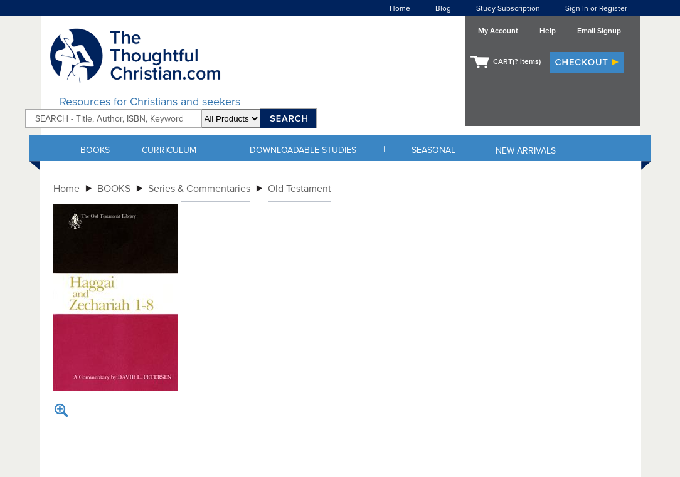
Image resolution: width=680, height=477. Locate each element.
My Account (498, 30)
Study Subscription (508, 8)
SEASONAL (433, 150)
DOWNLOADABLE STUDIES (303, 150)
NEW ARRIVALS (526, 150)
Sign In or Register (596, 8)
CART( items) (517, 61)
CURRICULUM (169, 150)
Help (547, 30)
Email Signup (599, 30)
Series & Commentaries (199, 188)
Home (400, 8)
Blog (443, 8)
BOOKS (95, 150)
